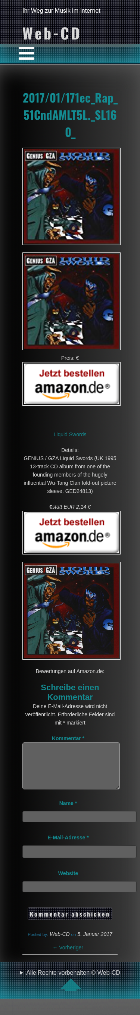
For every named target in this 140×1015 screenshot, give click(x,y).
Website (68, 882)
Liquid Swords (70, 434)
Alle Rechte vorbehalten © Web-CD (73, 989)
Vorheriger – (69, 956)
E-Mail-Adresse (68, 846)
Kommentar (68, 738)
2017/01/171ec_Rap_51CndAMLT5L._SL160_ (70, 114)
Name (68, 812)
